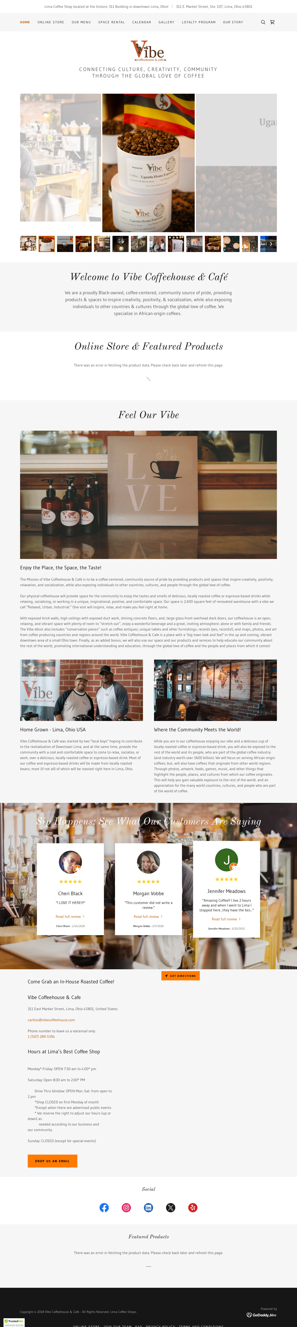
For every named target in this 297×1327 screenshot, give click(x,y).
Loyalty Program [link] (199, 22)
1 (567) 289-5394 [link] (41, 1036)
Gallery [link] (167, 22)
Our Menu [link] (81, 22)
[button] (14, 1322)
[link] (272, 22)
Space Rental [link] (111, 22)
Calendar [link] (141, 22)
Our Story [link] (233, 22)
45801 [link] (247, 6)
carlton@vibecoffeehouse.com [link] (51, 1020)
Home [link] (25, 22)
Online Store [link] (51, 22)
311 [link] (179, 6)
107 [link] (220, 6)
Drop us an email (52, 1161)
